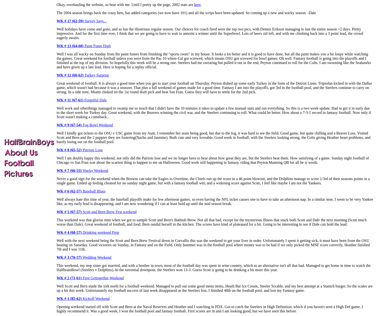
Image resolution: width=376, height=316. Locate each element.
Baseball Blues (81, 191)
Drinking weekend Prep (88, 232)
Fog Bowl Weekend (85, 125)
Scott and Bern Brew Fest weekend (97, 212)
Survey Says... (81, 21)
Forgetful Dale (82, 100)
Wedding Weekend (84, 257)
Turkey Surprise (83, 75)
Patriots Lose (80, 150)
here (197, 5)
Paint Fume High (84, 46)
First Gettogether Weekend (90, 278)
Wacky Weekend (82, 171)
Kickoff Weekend (83, 299)
